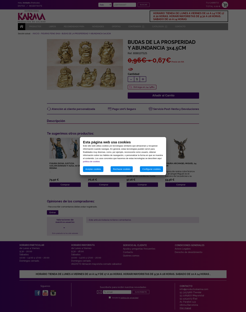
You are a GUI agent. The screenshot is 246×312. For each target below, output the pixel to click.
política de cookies (91, 161)
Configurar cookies (151, 169)
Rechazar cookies (121, 169)
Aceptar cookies (93, 169)
